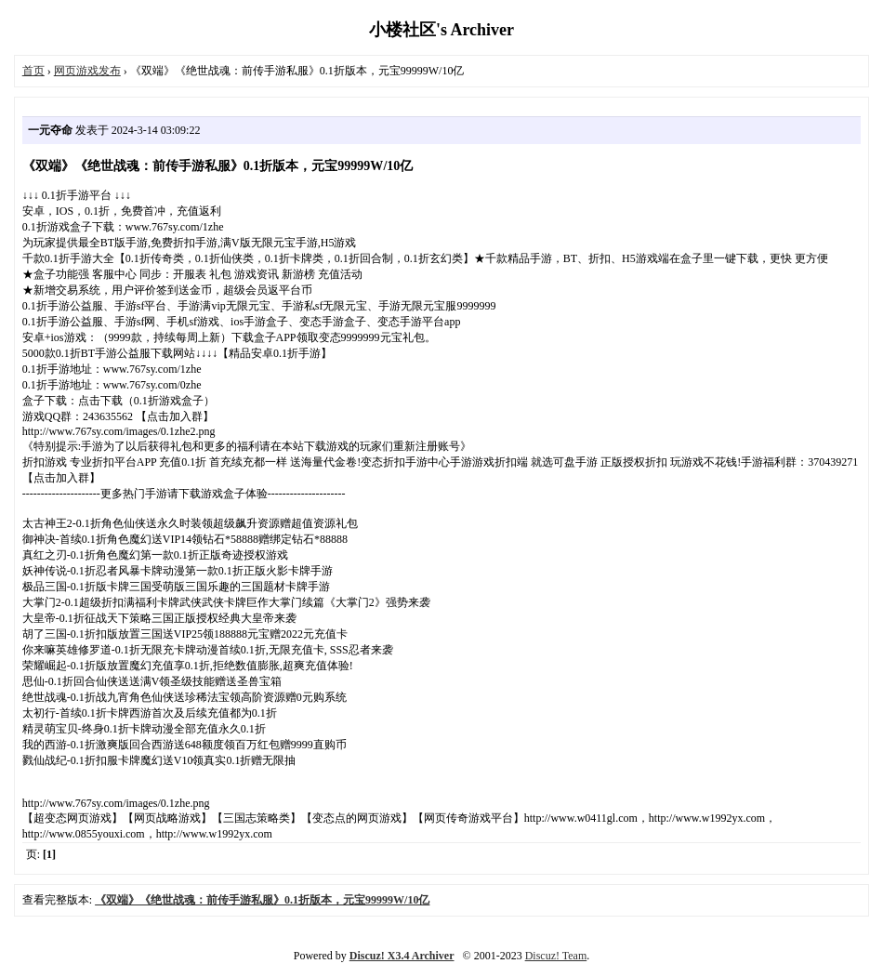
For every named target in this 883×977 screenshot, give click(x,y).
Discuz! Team (556, 955)
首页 (33, 70)
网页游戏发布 (87, 70)
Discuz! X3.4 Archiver (402, 955)
